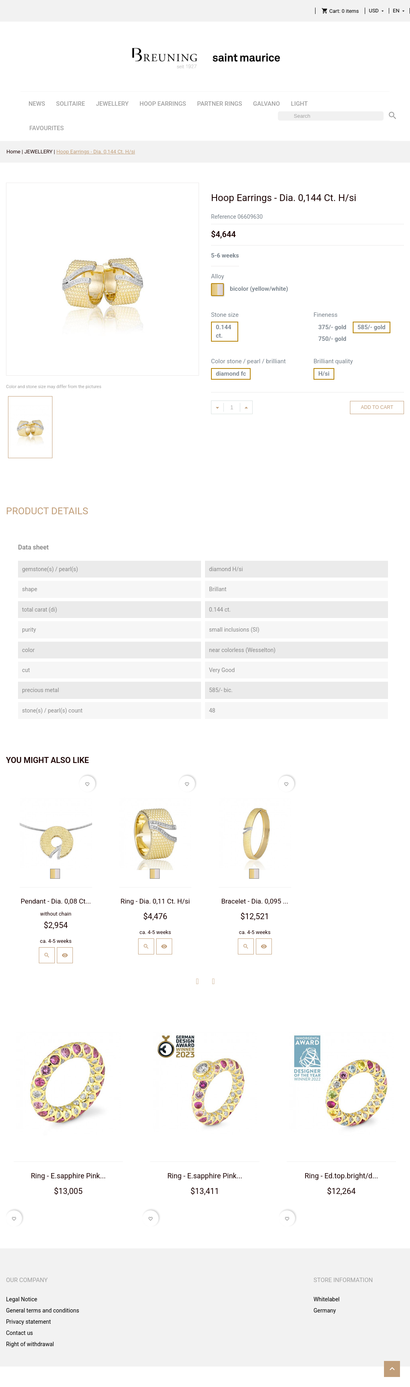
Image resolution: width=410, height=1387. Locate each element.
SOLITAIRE (70, 103)
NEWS (36, 103)
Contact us (19, 1333)
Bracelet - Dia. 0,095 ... (255, 901)
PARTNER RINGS (219, 103)
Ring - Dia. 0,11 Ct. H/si (155, 901)
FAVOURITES (46, 128)
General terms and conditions (42, 1310)
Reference (223, 216)
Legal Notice (21, 1299)
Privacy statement (28, 1322)
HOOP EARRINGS (163, 103)
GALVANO (266, 103)
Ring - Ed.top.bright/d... (341, 1176)
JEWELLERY (112, 103)
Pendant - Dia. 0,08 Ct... (56, 901)
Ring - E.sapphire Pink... (68, 1176)
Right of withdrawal (30, 1344)
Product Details (47, 511)
